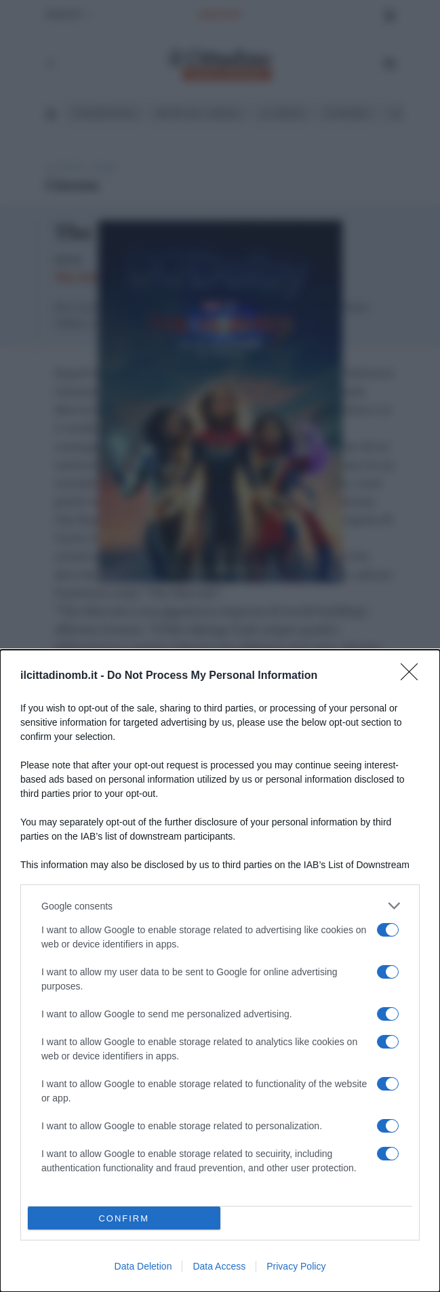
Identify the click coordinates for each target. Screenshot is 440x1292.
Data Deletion (143, 1266)
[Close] (413, 676)
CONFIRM (123, 1218)
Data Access (219, 1266)
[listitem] (220, 906)
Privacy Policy (295, 1266)
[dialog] (220, 971)
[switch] (388, 930)
